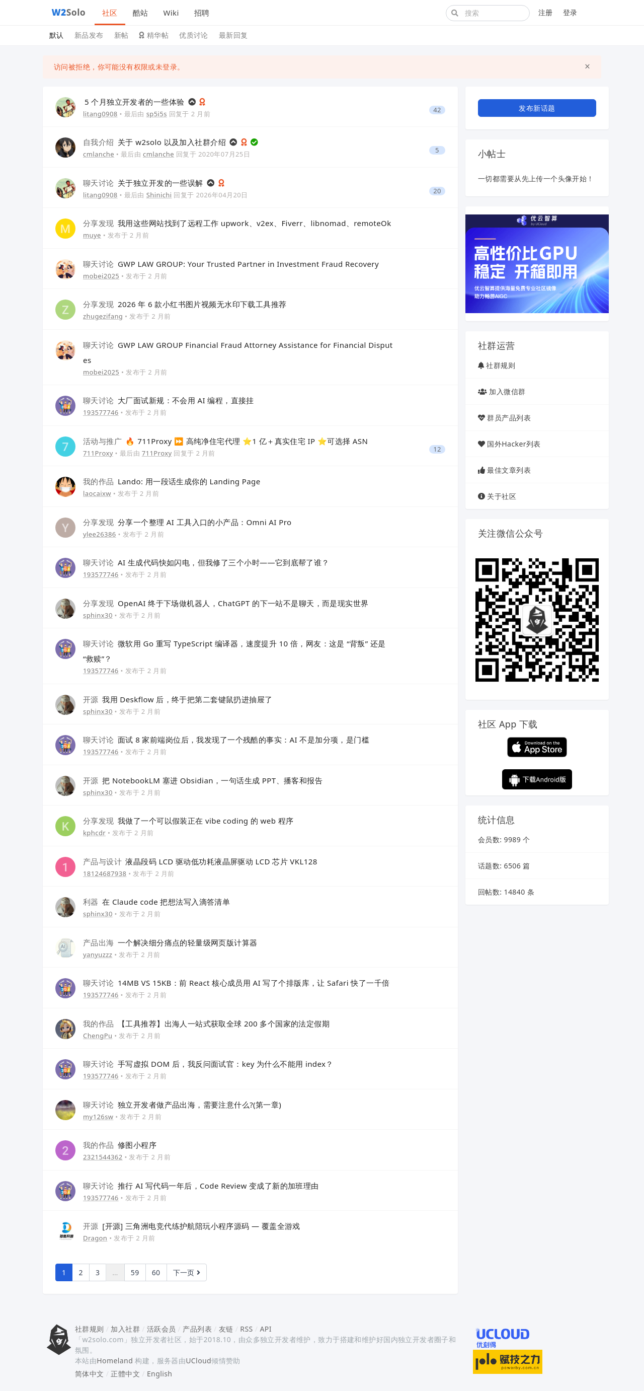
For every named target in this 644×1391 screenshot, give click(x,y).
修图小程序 (119, 1145)
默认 (56, 35)
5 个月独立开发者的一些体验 (136, 102)
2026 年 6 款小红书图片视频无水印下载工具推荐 (185, 304)
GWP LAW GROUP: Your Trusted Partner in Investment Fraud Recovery (231, 264)
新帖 (121, 35)
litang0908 (100, 113)
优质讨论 (193, 35)
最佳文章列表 (509, 470)
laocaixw (97, 493)
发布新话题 (537, 108)
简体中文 (89, 1373)
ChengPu (97, 1035)
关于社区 (501, 496)
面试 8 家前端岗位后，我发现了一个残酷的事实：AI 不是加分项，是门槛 (226, 740)
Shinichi (159, 194)
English (160, 1373)
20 (437, 191)
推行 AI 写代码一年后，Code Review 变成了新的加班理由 (201, 1186)
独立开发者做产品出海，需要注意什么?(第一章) (182, 1105)
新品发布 (89, 35)
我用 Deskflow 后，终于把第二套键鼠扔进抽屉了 (178, 699)
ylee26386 (99, 534)
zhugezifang (103, 316)
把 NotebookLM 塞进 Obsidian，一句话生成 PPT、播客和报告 (203, 780)
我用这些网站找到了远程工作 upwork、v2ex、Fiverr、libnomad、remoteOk (237, 223)
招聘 (202, 13)
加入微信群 (507, 391)
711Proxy (98, 453)
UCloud (198, 1360)
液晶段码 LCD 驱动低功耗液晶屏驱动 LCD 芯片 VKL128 (200, 861)
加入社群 (125, 1329)
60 (156, 1272)
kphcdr (94, 832)
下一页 (187, 1272)
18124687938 (104, 873)
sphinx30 (98, 615)
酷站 (140, 13)
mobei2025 (101, 275)
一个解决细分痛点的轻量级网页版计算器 (170, 942)
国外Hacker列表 (513, 444)
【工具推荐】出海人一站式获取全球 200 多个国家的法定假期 (206, 1023)
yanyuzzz (97, 954)
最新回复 (233, 35)
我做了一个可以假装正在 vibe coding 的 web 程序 (188, 821)
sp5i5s (156, 113)
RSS (246, 1329)
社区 (110, 13)
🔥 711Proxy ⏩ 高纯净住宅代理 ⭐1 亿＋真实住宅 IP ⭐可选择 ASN (225, 441)
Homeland (115, 1360)
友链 (226, 1329)
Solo (69, 12)
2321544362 (103, 1156)
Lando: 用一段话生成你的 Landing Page (172, 481)
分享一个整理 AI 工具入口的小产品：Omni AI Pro (187, 522)
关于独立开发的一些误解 (144, 183)
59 (135, 1272)
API (265, 1329)
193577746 (101, 412)
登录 (570, 12)
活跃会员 (161, 1329)
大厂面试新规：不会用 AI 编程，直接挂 (168, 400)
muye (92, 235)
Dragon (95, 1237)
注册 (545, 12)
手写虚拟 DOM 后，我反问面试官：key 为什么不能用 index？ (208, 1064)
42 (437, 110)
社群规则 (500, 365)
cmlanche (98, 154)
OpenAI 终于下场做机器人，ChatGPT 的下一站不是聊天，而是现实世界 (225, 603)
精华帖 (154, 35)
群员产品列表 (509, 417)
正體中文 (125, 1373)
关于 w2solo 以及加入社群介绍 (155, 142)
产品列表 (197, 1329)
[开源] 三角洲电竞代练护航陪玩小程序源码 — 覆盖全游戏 (191, 1226)
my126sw (98, 1116)
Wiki (171, 13)
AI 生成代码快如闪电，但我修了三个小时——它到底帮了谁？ (206, 562)
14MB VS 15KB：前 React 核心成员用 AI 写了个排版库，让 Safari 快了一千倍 (236, 983)
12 (437, 449)
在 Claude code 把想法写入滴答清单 (156, 902)
